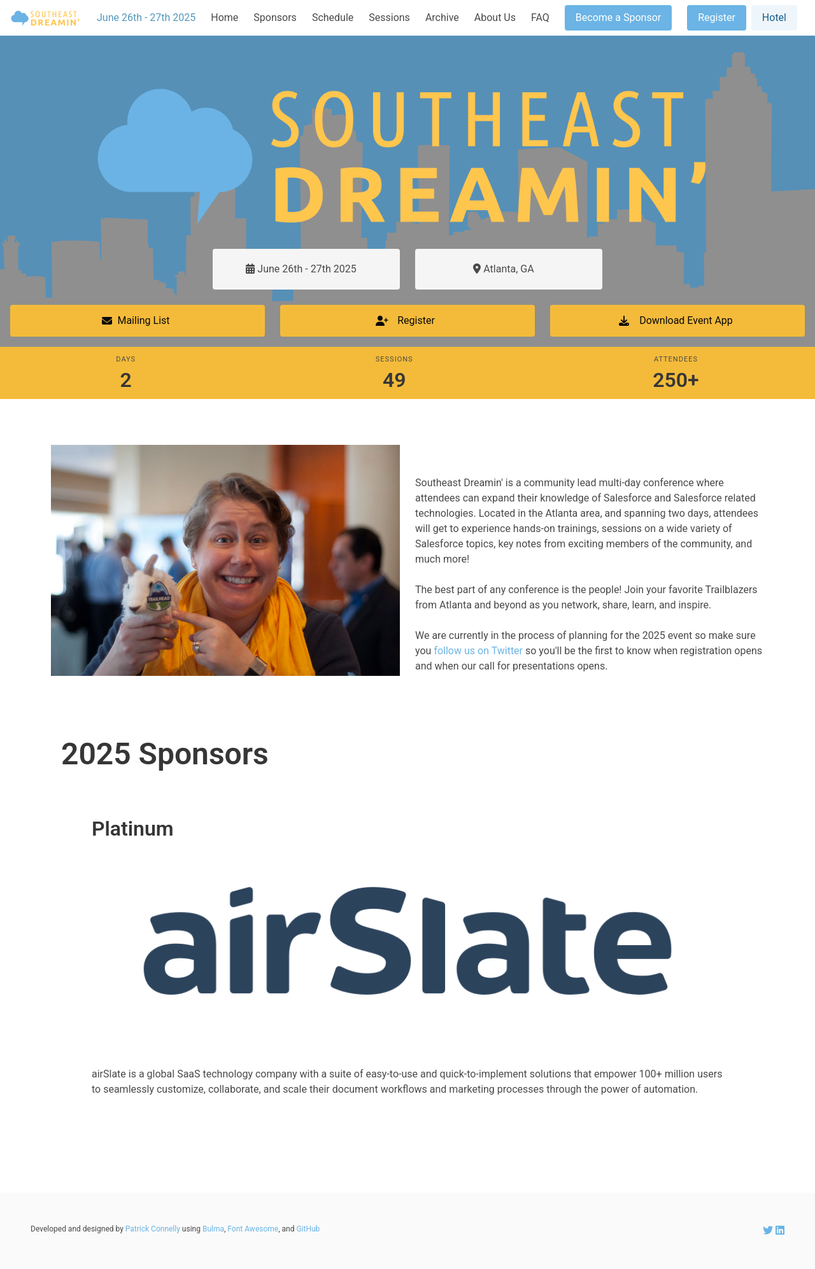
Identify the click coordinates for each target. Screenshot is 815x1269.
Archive (442, 17)
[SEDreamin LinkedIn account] (780, 1230)
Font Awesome (252, 1228)
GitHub (308, 1228)
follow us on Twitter (478, 651)
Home (224, 17)
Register (716, 17)
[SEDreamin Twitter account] (769, 1230)
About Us (495, 17)
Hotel (774, 17)
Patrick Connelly (152, 1228)
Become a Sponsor (618, 17)
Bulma (213, 1228)
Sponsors (275, 17)
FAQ (540, 17)
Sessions (389, 17)
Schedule (332, 17)
